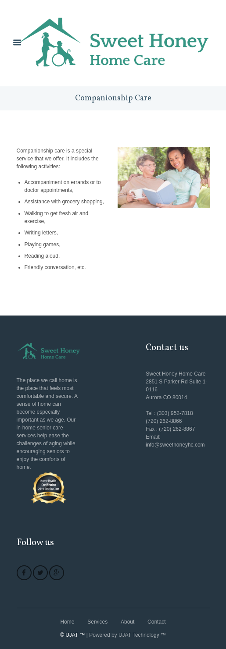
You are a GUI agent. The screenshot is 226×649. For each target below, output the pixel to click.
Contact (156, 622)
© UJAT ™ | (74, 635)
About (127, 622)
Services (97, 622)
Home (68, 622)
